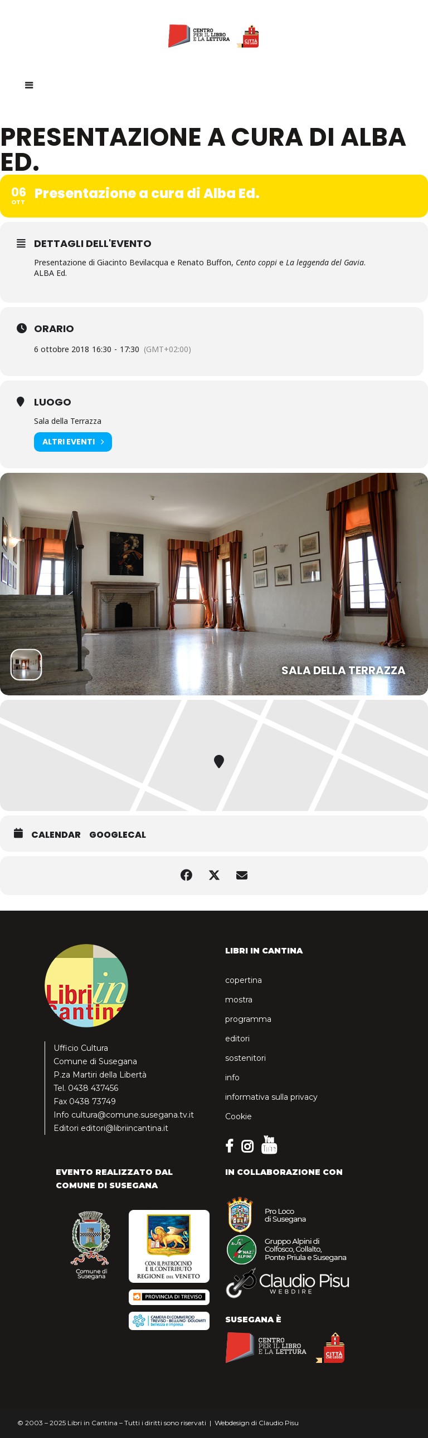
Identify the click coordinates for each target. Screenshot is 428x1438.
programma (248, 1019)
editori (237, 1039)
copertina (243, 980)
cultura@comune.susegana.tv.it (132, 1115)
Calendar (56, 835)
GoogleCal (117, 835)
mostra (238, 1000)
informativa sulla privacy (271, 1097)
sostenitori (245, 1058)
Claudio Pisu (279, 1423)
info (232, 1078)
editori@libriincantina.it (124, 1128)
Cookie (238, 1116)
